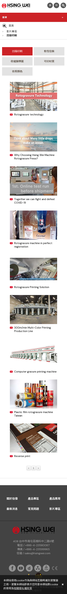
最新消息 (12, 509)
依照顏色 (17, 71)
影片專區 (12, 31)
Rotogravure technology (28, 114)
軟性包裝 (49, 51)
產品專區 (33, 498)
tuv (46, 568)
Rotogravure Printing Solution (31, 287)
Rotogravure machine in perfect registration (33, 244)
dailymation (29, 568)
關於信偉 (12, 498)
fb (12, 568)
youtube (20, 568)
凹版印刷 (12, 35)
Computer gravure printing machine (35, 371)
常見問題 (33, 509)
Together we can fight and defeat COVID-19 (34, 200)
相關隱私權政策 (23, 588)
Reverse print (22, 456)
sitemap (37, 568)
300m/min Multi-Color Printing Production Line (32, 329)
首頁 (11, 25)
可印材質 (49, 61)
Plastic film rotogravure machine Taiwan (33, 413)
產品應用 (54, 498)
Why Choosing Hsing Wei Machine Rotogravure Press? (34, 156)
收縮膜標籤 (17, 61)
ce (54, 568)
